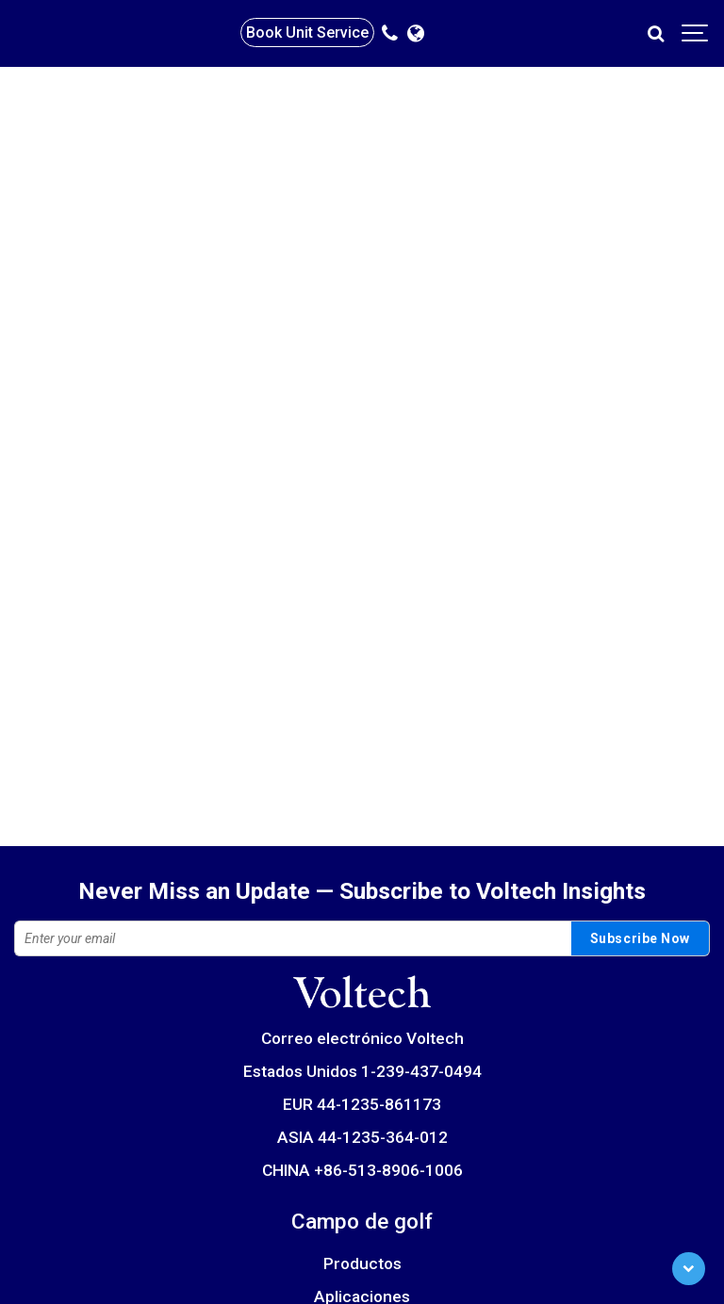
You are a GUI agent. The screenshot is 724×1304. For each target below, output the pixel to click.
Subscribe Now (640, 938)
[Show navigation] (696, 33)
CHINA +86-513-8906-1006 (362, 1170)
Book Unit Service (307, 32)
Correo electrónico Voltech (362, 1038)
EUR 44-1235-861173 (362, 1104)
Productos (362, 1263)
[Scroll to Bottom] (688, 1268)
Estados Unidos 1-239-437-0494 (362, 1071)
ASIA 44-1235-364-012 (362, 1137)
